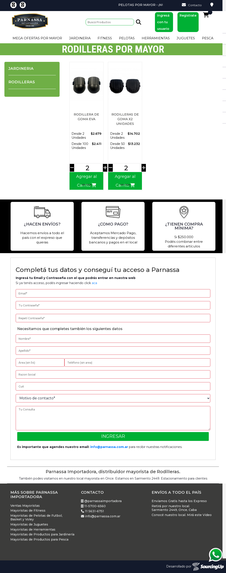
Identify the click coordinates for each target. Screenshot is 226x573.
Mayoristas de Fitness (27, 510)
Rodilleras (21, 82)
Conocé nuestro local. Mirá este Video (182, 515)
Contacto (192, 5)
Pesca (207, 38)
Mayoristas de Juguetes (29, 524)
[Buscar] (110, 22)
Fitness (105, 38)
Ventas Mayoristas (25, 506)
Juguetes (186, 38)
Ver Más (86, 184)
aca (94, 283)
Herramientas (156, 38)
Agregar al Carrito (86, 181)
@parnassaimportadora (101, 501)
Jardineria (80, 38)
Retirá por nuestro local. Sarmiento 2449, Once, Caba (174, 508)
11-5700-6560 (93, 506)
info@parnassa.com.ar (109, 447)
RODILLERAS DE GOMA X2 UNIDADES (125, 119)
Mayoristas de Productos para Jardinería (42, 534)
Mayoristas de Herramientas (32, 529)
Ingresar (113, 436)
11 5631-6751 (92, 511)
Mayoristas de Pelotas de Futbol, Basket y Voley (36, 517)
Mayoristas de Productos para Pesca (39, 539)
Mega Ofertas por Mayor (37, 38)
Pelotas (127, 38)
